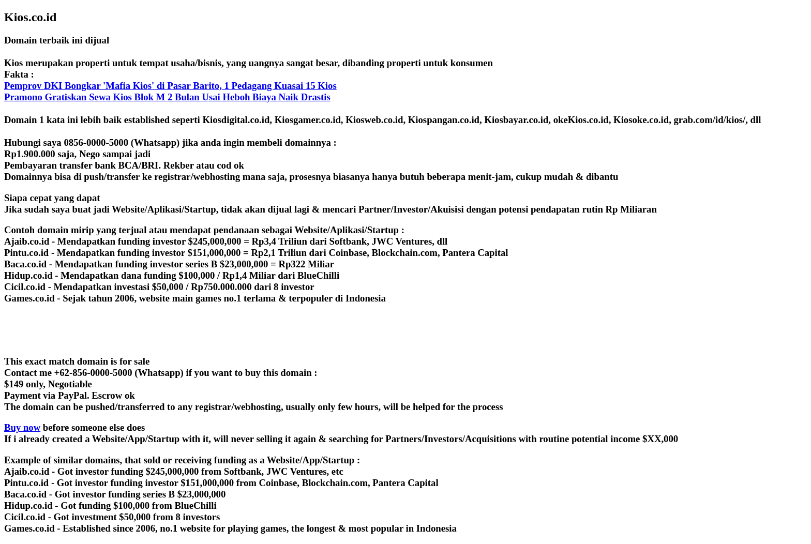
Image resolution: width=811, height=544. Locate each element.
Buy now (22, 427)
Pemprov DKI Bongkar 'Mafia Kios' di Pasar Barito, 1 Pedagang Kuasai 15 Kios (170, 85)
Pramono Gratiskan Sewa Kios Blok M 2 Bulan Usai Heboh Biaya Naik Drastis (167, 97)
